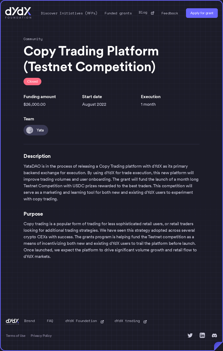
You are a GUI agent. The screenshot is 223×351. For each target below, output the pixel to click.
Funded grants (118, 13)
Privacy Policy (41, 336)
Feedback (169, 13)
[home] (18, 13)
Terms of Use (15, 336)
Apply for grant (201, 13)
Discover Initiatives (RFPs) (69, 13)
